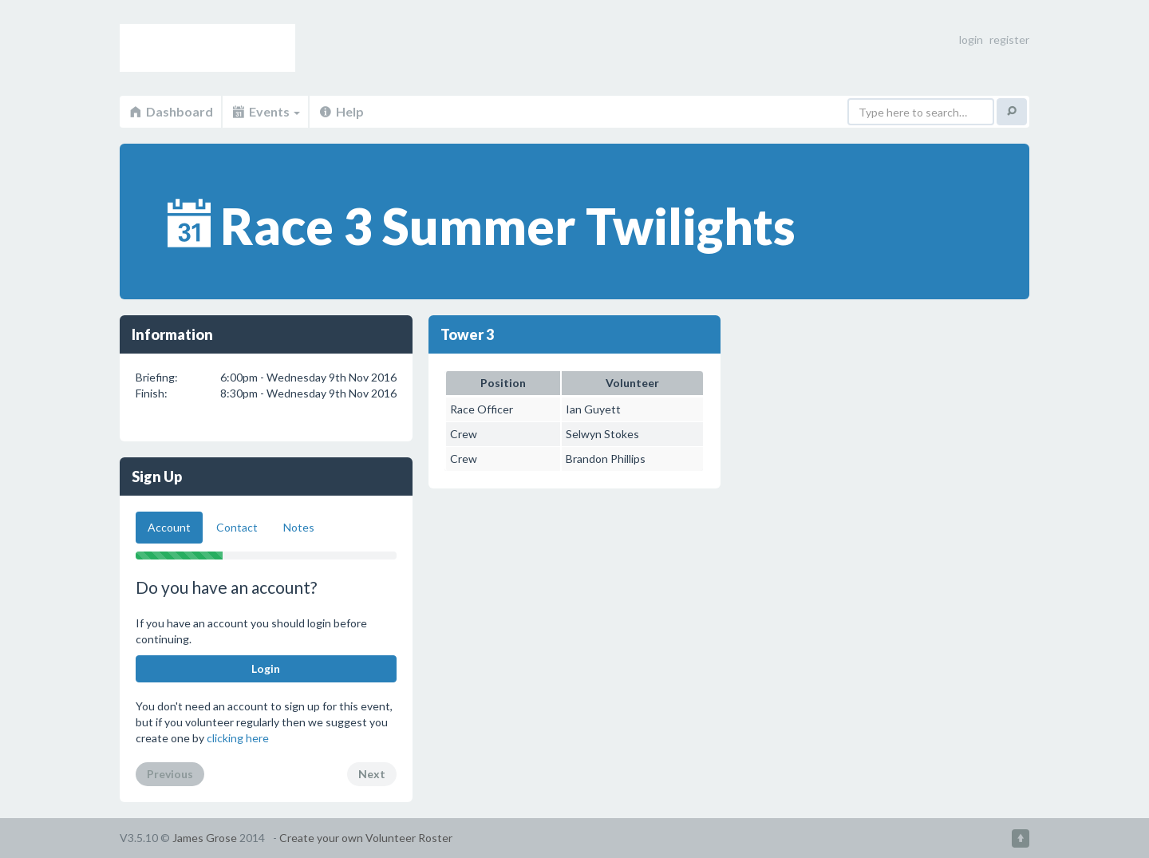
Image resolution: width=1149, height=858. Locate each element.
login (971, 39)
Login (265, 668)
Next (371, 774)
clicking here (238, 738)
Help (341, 111)
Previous (170, 774)
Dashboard (170, 111)
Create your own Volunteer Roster (365, 837)
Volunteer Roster (207, 48)
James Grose (204, 837)
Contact (237, 527)
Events (265, 111)
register (1009, 39)
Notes (298, 527)
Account (169, 527)
